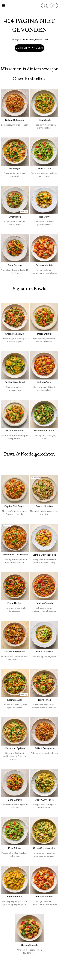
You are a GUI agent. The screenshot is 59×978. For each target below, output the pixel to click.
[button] (29, 5)
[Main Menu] (3, 5)
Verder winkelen (29, 48)
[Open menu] (54, 5)
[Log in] (45, 5)
